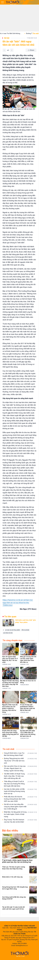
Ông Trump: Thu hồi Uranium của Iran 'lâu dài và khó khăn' (20, 821)
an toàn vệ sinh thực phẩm (12, 630)
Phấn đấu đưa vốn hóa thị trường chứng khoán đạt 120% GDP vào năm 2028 (20, 799)
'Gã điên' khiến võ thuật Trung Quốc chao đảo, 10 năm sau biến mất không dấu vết (20, 776)
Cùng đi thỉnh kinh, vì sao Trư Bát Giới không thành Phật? (20, 754)
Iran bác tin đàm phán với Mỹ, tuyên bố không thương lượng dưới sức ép (20, 791)
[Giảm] (4, 50)
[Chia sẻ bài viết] (31, 50)
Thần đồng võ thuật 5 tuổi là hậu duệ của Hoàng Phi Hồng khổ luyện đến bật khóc (20, 784)
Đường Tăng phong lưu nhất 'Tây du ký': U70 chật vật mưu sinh (20, 761)
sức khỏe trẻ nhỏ (7, 633)
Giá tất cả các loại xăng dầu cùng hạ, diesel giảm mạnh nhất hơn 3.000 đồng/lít (20, 806)
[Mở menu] (2, 2)
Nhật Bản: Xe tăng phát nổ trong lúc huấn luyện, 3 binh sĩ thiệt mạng (20, 814)
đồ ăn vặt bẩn (25, 630)
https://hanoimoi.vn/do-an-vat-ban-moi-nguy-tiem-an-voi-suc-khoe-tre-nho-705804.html (18, 602)
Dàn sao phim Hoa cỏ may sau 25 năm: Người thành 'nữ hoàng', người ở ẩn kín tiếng (20, 768)
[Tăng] (11, 50)
